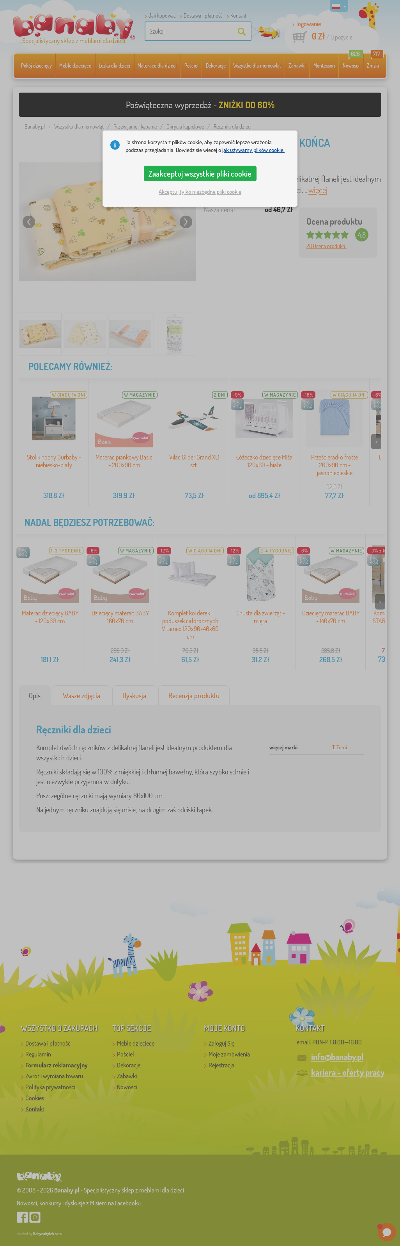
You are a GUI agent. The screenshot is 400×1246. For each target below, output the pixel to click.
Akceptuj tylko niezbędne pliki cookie (200, 191)
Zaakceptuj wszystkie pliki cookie (200, 173)
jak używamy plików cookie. (253, 150)
